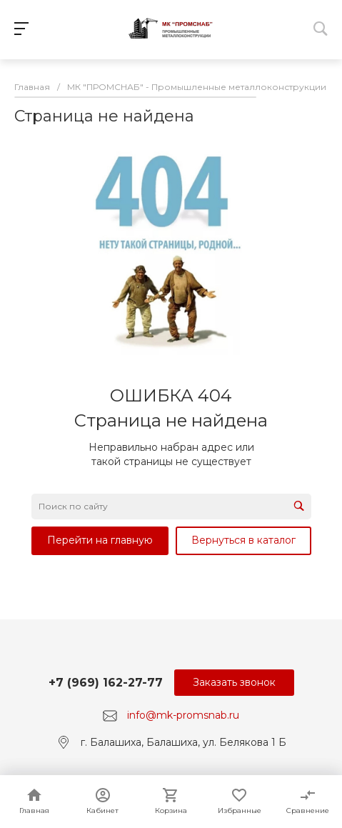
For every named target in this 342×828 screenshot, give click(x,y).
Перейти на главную (100, 540)
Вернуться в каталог (243, 540)
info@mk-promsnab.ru (183, 715)
